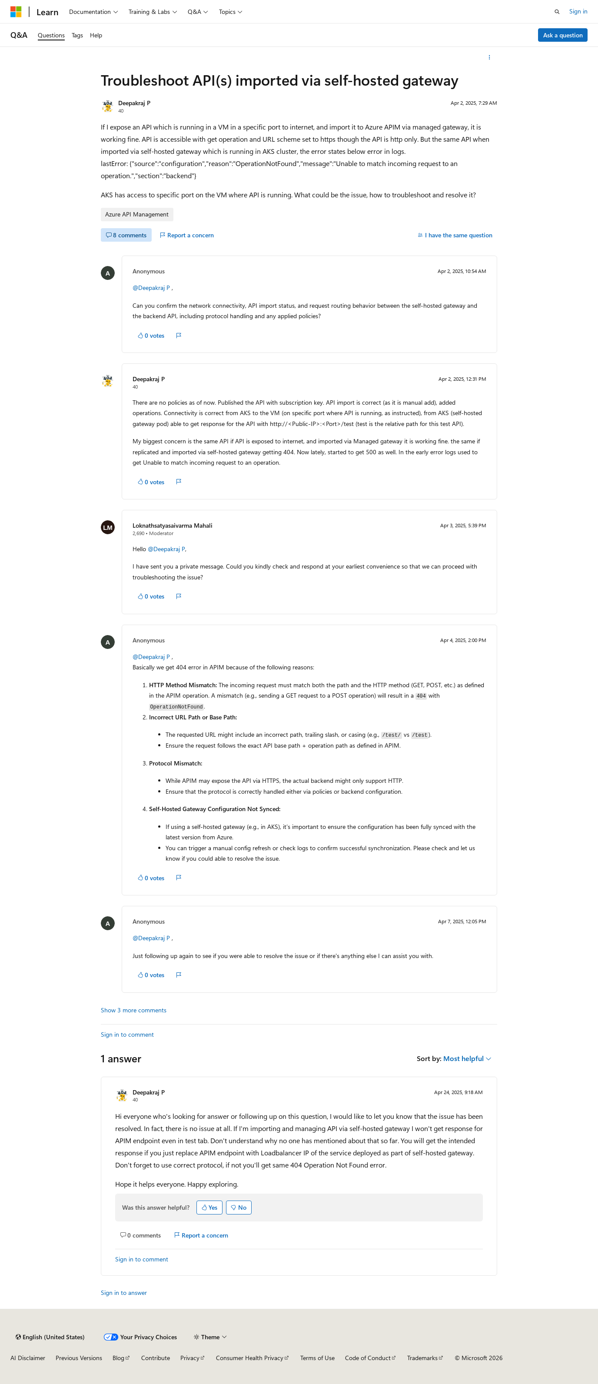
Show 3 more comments (133, 1010)
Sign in (578, 11)
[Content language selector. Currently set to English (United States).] (50, 1337)
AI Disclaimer (27, 1358)
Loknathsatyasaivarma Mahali (173, 525)
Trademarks (422, 1358)
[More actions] (489, 57)
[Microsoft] (16, 11)
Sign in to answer (124, 1292)
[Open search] (557, 12)
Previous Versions (79, 1358)
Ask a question (563, 35)
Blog (118, 1358)
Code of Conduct (368, 1358)
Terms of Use (317, 1358)
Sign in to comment (127, 1034)
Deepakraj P (134, 103)
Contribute (155, 1358)
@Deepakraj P (151, 287)
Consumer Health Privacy (249, 1358)
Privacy (189, 1358)
